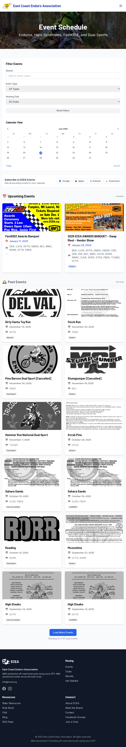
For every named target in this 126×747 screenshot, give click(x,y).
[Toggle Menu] (121, 6)
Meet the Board (74, 707)
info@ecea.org (9, 682)
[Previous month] (8, 129)
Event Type (11, 84)
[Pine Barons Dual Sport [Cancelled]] (31, 371)
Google (64, 181)
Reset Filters (63, 110)
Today (8, 166)
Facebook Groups (75, 717)
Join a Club (71, 721)
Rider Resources (11, 703)
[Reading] (31, 541)
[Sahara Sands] (31, 484)
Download (112, 181)
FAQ (4, 712)
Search (9, 70)
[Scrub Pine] (94, 428)
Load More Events (63, 632)
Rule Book (8, 707)
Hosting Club (12, 96)
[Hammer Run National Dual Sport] (31, 428)
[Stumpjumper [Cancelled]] (94, 371)
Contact (69, 712)
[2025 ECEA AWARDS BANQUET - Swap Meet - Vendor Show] (94, 238)
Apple (79, 181)
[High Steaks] (31, 597)
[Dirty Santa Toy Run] (31, 315)
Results (69, 676)
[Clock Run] (94, 315)
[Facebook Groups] (4, 688)
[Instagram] (10, 688)
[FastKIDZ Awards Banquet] (31, 238)
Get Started (71, 680)
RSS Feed (7, 721)
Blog (4, 717)
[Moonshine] (94, 541)
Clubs (68, 671)
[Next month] (118, 129)
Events (69, 666)
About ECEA (72, 703)
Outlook (95, 181)
